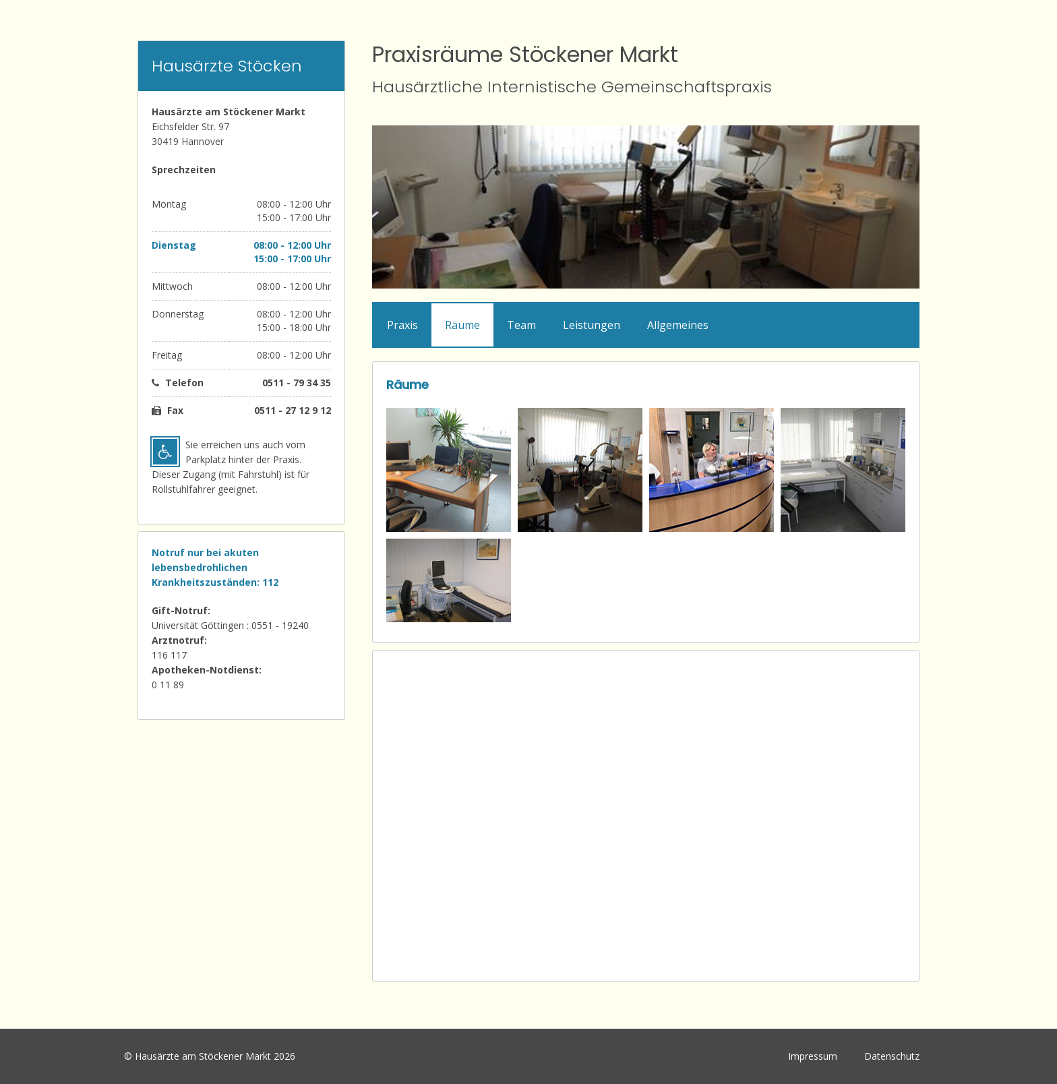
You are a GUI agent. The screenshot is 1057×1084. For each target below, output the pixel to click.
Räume (462, 325)
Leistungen (591, 325)
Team (521, 325)
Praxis (402, 325)
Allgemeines (677, 325)
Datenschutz (891, 1056)
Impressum (812, 1056)
